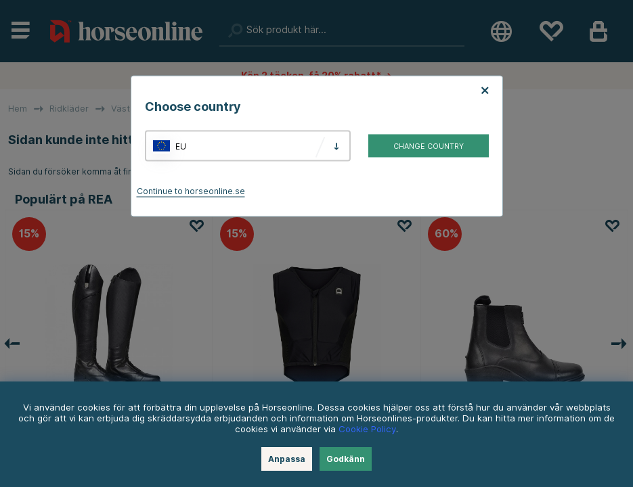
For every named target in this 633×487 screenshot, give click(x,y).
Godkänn (345, 459)
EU (180, 146)
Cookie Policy (367, 428)
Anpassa (286, 459)
